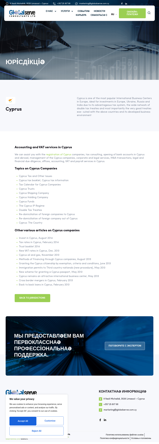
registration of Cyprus (58, 154)
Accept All (37, 431)
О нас (50, 14)
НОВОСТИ (98, 14)
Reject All (50, 422)
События (82, 14)
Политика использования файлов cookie (124, 435)
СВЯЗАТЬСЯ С (97, 18)
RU (111, 17)
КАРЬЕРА (80, 18)
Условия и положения (126, 441)
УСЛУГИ (66, 14)
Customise (22, 422)
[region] (37, 417)
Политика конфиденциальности (51, 438)
